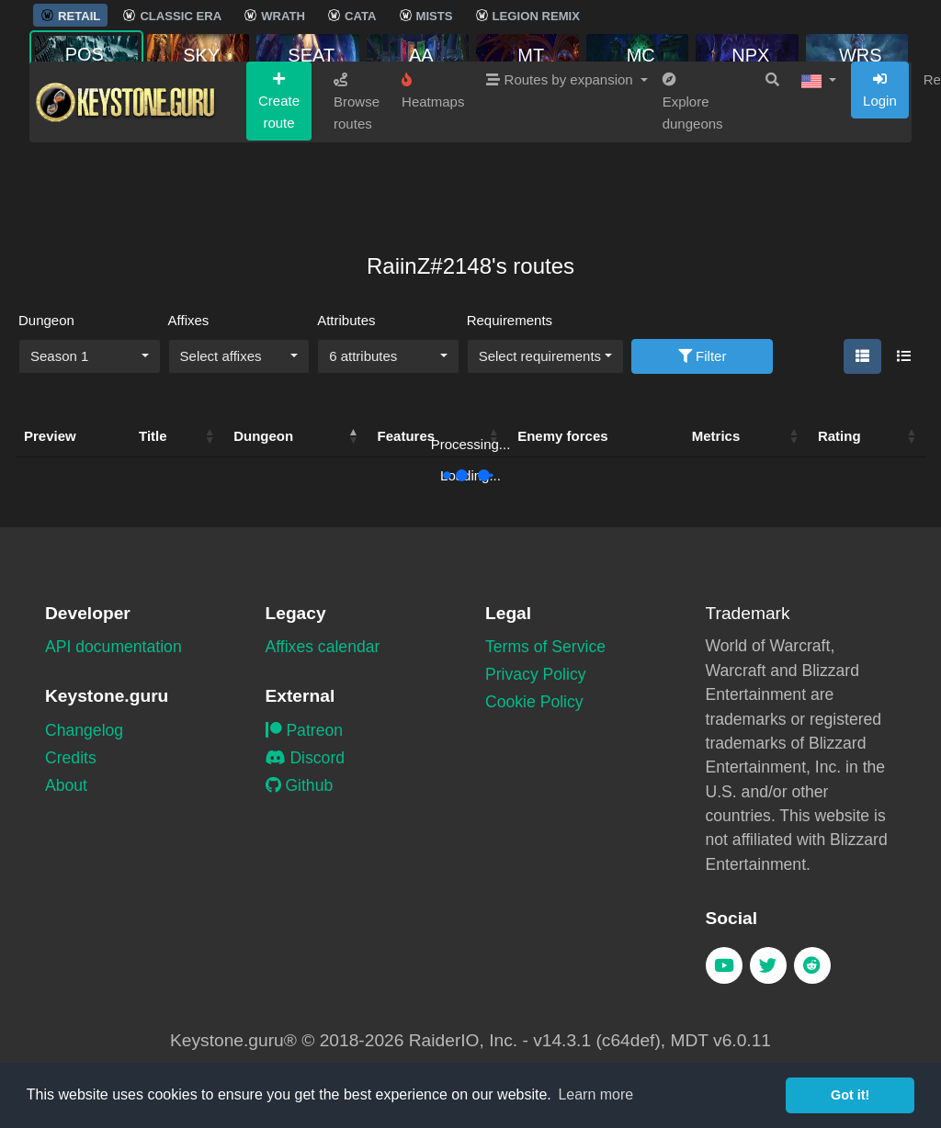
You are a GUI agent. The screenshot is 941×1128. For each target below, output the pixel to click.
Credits (70, 758)
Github (300, 785)
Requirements (509, 320)
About (66, 785)
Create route (279, 170)
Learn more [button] (595, 1094)
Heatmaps (433, 159)
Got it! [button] (850, 1095)
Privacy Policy (535, 674)
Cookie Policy (534, 702)
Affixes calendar (323, 646)
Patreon (305, 730)
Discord (306, 758)
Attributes (346, 320)
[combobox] (89, 356)
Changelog (84, 730)
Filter (702, 356)
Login (880, 159)
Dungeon (46, 320)
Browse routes (357, 170)
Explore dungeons (693, 170)
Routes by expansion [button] (561, 148)
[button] (819, 148)
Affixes (189, 320)
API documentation (113, 646)
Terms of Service (545, 646)
